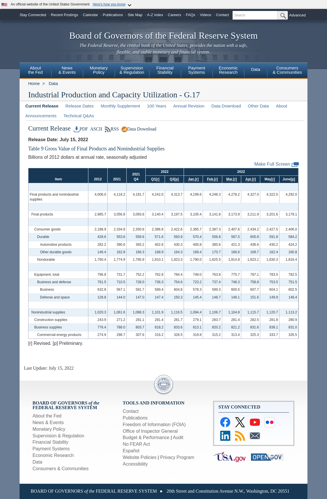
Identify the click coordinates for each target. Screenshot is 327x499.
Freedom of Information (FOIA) (154, 424)
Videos (206, 15)
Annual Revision (188, 105)
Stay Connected (33, 15)
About (281, 105)
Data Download (226, 105)
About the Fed (47, 415)
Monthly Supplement (120, 105)
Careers (174, 15)
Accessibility (135, 464)
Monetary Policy (49, 429)
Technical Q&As (79, 115)
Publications (113, 15)
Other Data (258, 105)
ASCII (95, 128)
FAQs (190, 15)
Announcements (40, 115)
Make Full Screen (276, 164)
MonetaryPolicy (99, 70)
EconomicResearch (228, 70)
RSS (112, 128)
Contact (222, 15)
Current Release (41, 105)
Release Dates (79, 105)
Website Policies (139, 457)
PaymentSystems (196, 70)
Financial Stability (51, 442)
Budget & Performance (146, 437)
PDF (81, 128)
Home (34, 83)
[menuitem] (35, 71)
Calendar (90, 15)
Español (131, 450)
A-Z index (155, 15)
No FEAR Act (136, 444)
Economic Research (53, 455)
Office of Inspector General (150, 431)
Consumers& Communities (287, 70)
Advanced (297, 15)
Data (255, 69)
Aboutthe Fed (35, 70)
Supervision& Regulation (131, 70)
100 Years (156, 105)
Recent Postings (64, 15)
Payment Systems (51, 448)
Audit (178, 437)
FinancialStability (165, 70)
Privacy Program (177, 457)
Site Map (135, 15)
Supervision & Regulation (58, 435)
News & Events (67, 70)
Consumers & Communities (61, 468)
